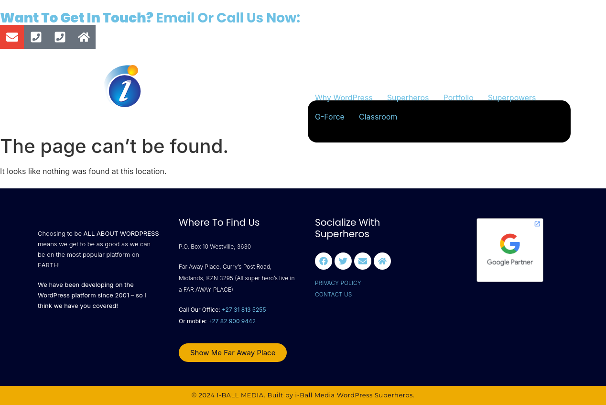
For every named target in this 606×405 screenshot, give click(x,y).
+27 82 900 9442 (232, 321)
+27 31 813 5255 (244, 309)
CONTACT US (333, 294)
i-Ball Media (315, 395)
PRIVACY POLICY (338, 282)
